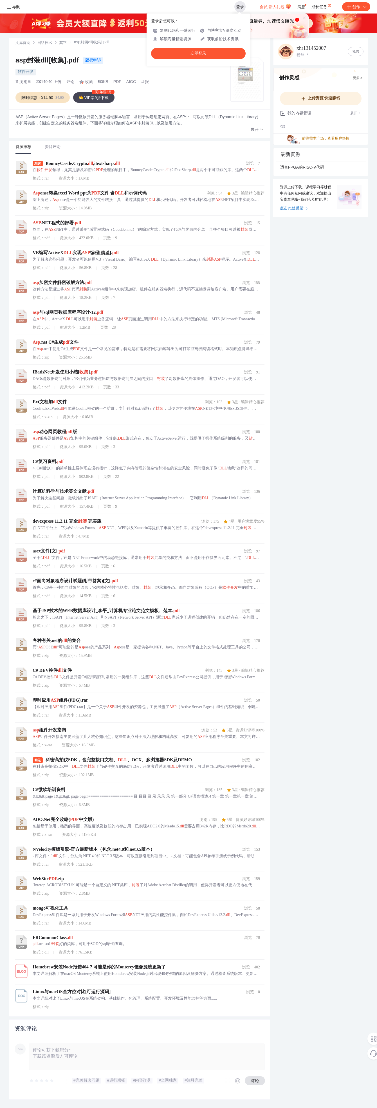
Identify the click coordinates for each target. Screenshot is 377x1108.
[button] (257, 130)
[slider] (42, 1081)
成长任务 (321, 5)
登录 (240, 7)
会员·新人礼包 (275, 6)
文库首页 (22, 43)
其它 (63, 43)
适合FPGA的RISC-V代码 (302, 168)
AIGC (131, 82)
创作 (356, 7)
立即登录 (198, 53)
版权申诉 (93, 60)
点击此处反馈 (294, 209)
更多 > (357, 78)
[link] (22, 43)
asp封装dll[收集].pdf (48, 61)
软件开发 (25, 72)
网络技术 (44, 43)
